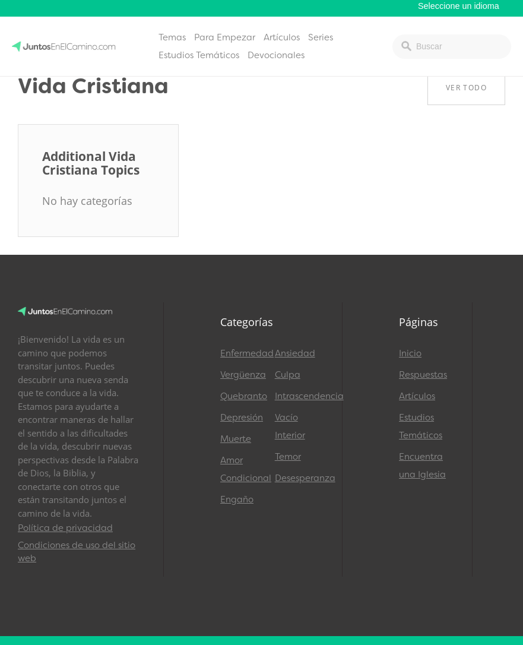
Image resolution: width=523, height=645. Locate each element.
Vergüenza (242, 375)
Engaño (236, 499)
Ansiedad (295, 353)
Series (320, 37)
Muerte (235, 439)
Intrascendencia (297, 396)
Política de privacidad (65, 528)
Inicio (410, 353)
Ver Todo (466, 88)
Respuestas (423, 375)
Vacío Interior (290, 426)
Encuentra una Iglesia (422, 465)
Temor (288, 457)
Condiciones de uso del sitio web (76, 552)
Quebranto (242, 396)
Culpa (287, 375)
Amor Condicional (242, 469)
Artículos (282, 37)
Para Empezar (224, 37)
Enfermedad (242, 353)
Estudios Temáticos (199, 55)
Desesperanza (297, 478)
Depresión (241, 417)
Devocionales (276, 55)
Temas (172, 37)
